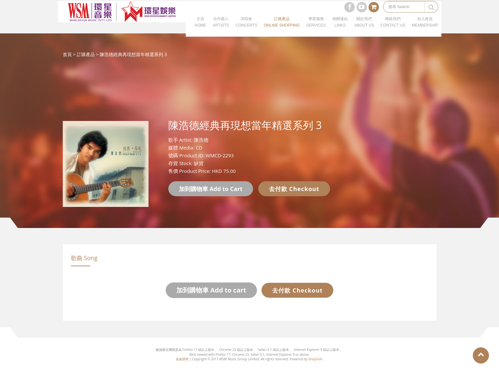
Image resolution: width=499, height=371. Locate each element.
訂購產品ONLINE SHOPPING (282, 29)
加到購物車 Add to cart (211, 290)
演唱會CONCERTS (246, 29)
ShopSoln (315, 359)
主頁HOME (200, 29)
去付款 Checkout (294, 189)
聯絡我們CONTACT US (393, 29)
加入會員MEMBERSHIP (425, 29)
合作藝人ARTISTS (221, 29)
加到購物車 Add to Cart (211, 189)
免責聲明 (182, 359)
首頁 (67, 54)
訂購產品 (86, 54)
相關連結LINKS (340, 29)
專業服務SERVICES (316, 29)
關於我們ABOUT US (364, 29)
